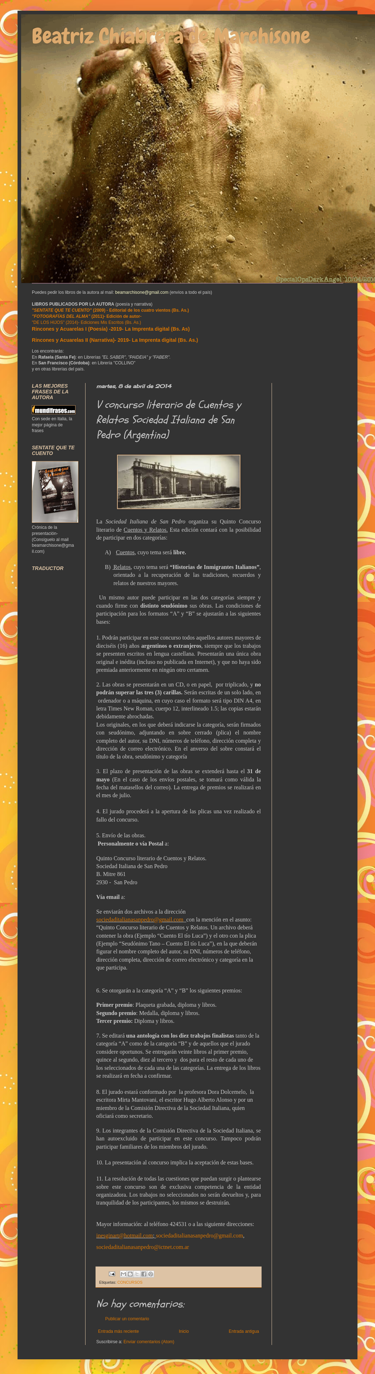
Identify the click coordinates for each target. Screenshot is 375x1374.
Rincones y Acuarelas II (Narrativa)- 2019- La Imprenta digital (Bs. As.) (115, 340)
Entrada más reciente (118, 1331)
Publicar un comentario (127, 1318)
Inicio (184, 1331)
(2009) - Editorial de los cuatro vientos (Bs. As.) (110, 310)
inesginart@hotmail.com (124, 1235)
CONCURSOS (129, 1282)
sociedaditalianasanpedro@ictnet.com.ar (142, 1247)
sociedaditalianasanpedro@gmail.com (140, 919)
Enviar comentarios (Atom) (148, 1341)
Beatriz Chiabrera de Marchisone (171, 36)
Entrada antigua (244, 1331)
